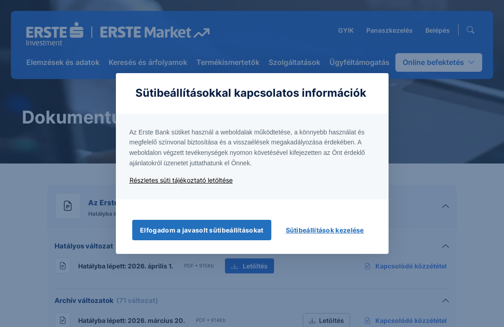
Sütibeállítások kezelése (325, 230)
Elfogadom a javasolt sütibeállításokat (201, 230)
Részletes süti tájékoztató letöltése (181, 180)
